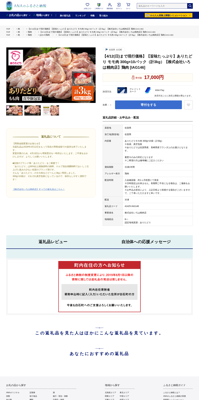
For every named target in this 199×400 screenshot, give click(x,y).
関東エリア (109, 396)
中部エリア (124, 396)
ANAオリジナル (12, 392)
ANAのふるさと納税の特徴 (174, 396)
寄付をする (148, 104)
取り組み (103, 15)
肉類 (8, 396)
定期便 (32, 392)
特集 (92, 15)
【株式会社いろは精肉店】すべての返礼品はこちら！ (39, 189)
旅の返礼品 (65, 15)
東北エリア (124, 392)
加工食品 (33, 396)
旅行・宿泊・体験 (60, 396)
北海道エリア (110, 392)
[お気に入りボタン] (188, 104)
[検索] (190, 6)
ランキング (80, 15)
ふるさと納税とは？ (171, 392)
